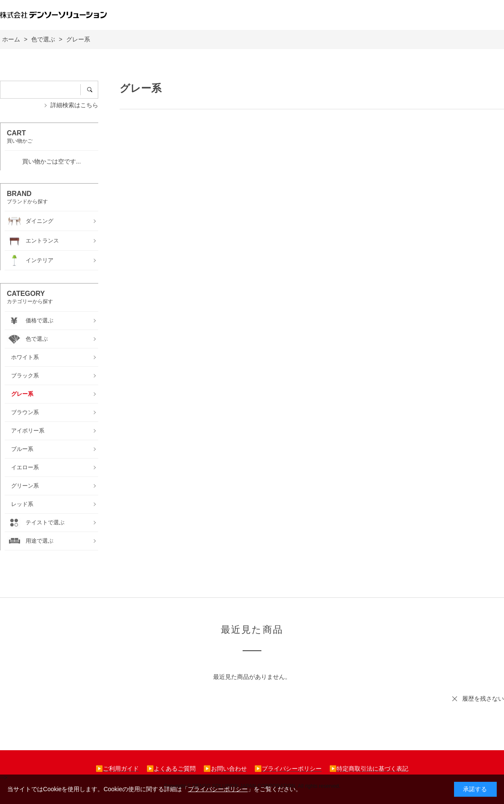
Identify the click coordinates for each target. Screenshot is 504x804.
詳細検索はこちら (74, 105)
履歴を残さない (483, 698)
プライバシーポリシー (218, 789)
